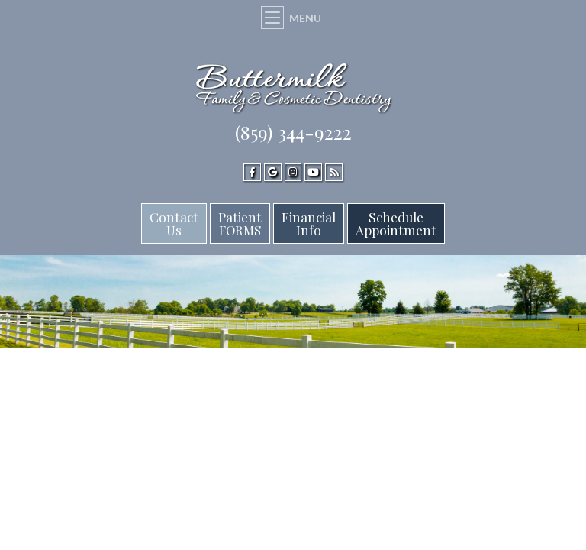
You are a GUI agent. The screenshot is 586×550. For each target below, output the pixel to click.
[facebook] (252, 172)
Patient (240, 223)
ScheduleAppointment (396, 223)
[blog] (334, 172)
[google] (273, 172)
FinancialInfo (309, 223)
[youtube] (313, 172)
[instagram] (293, 172)
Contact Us (174, 223)
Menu (292, 17)
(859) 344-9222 (293, 132)
